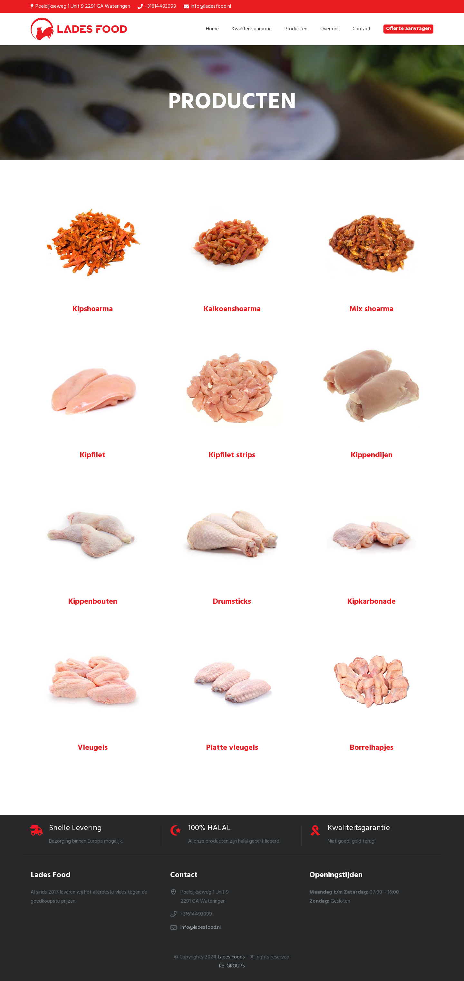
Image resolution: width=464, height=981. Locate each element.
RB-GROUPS (232, 966)
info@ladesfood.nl (200, 927)
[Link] (79, 29)
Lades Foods (231, 957)
